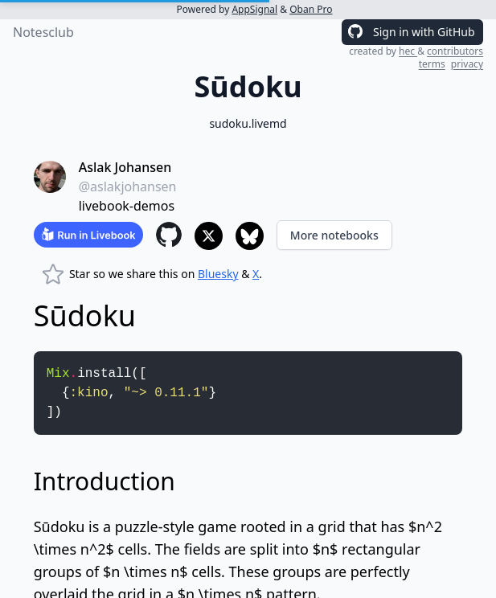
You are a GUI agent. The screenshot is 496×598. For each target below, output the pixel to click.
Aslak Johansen (125, 167)
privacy (467, 64)
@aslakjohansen (128, 186)
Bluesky (218, 273)
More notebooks (334, 235)
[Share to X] (209, 236)
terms (432, 64)
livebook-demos (126, 206)
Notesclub (43, 32)
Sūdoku (59, 526)
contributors (455, 51)
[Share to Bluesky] (250, 236)
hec (408, 51)
